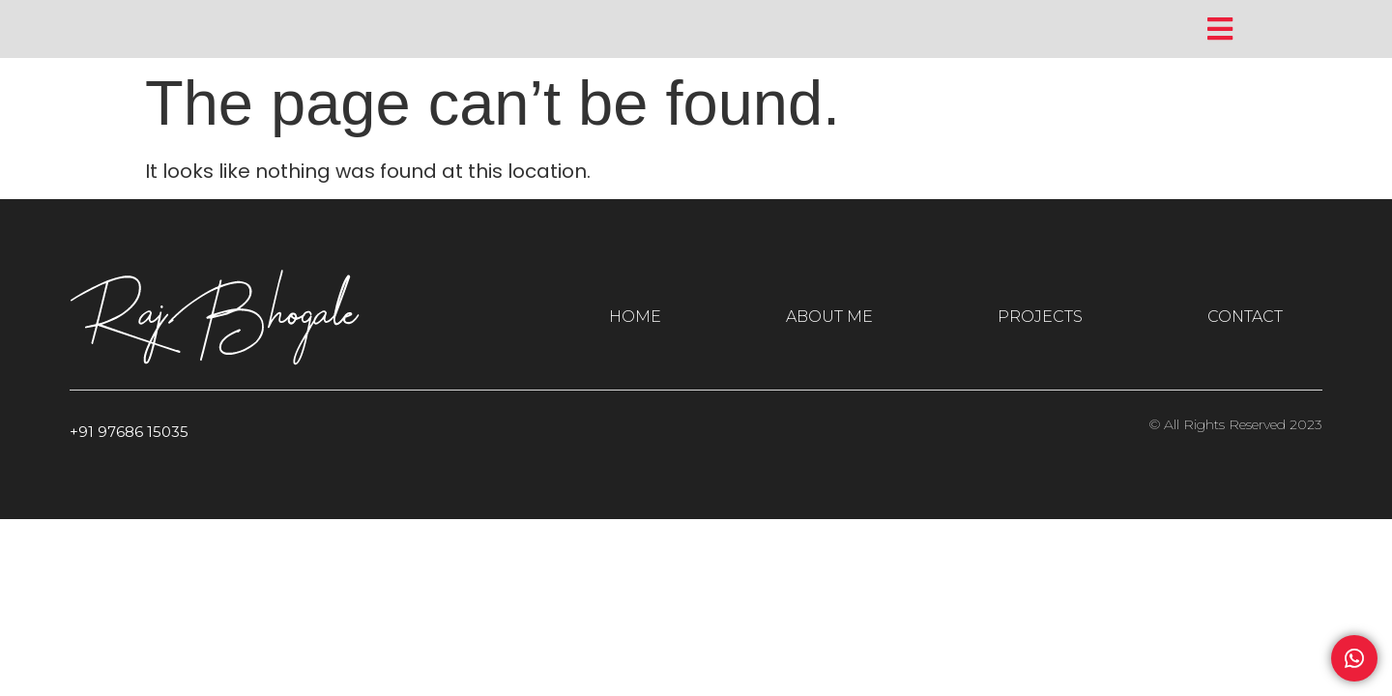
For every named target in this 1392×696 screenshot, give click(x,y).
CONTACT (1245, 316)
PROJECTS (1040, 316)
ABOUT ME (829, 316)
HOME (635, 316)
